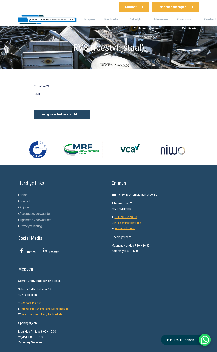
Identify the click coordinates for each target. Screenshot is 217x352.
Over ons (184, 19)
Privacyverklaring (31, 226)
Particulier (112, 19)
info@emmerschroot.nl (128, 222)
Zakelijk (135, 19)
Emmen (27, 252)
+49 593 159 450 (31, 303)
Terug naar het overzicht (58, 114)
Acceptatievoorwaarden (35, 213)
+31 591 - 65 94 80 (126, 217)
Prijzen (89, 19)
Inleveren (161, 19)
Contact (210, 19)
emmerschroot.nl (125, 228)
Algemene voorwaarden (35, 220)
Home (23, 195)
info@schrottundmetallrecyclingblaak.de (46, 308)
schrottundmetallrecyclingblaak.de (43, 313)
